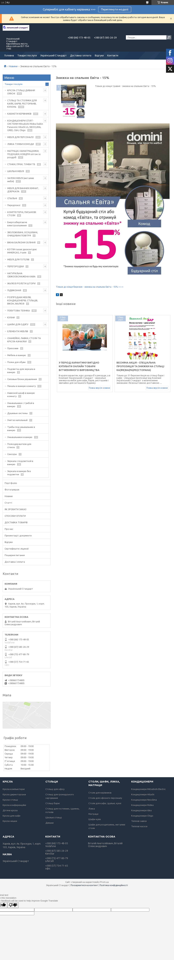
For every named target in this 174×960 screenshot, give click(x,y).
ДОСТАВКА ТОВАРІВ (16, 522)
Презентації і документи (18, 535)
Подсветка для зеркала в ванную (21, 370)
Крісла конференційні (14, 805)
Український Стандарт (53, 55)
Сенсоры (12, 454)
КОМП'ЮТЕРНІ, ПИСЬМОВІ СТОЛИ (21, 214)
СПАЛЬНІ (12, 198)
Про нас (9, 529)
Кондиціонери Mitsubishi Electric (148, 789)
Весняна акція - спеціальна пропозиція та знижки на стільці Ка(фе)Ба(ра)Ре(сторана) (140, 366)
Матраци (93, 814)
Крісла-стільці (10, 799)
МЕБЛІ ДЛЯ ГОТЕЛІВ (18, 259)
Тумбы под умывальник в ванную (21, 428)
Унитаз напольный (17, 420)
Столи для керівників (100, 792)
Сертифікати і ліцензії (17, 548)
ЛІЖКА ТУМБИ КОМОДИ (20, 144)
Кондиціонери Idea (141, 810)
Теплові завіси (139, 821)
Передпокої (13, 205)
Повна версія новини (99, 388)
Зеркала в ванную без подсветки (19, 473)
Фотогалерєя (12, 489)
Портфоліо (11, 483)
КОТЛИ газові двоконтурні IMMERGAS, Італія (22, 251)
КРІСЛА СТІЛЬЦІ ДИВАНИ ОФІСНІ (21, 92)
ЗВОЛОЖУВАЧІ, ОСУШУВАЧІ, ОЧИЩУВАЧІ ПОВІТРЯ (22, 234)
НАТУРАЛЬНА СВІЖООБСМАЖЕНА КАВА (21, 275)
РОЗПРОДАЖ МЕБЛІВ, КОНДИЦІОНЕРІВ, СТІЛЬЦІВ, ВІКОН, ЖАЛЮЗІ (22, 300)
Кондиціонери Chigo (142, 815)
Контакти (112, 55)
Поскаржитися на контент (84, 885)
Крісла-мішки (10, 821)
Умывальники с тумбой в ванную (20, 404)
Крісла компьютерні (14, 789)
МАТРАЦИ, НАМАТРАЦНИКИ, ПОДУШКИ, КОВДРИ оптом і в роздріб (23, 154)
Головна (9, 55)
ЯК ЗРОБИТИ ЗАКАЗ (15, 509)
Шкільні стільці (53, 817)
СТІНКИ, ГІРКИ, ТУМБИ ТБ (21, 164)
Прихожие (12, 348)
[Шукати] (168, 37)
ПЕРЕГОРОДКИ (15, 266)
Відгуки (99, 55)
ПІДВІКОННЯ (14, 290)
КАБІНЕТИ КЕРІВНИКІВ (19, 113)
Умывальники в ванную (19, 437)
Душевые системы (17, 413)
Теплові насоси (139, 826)
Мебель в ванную (16, 355)
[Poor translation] (13, 905)
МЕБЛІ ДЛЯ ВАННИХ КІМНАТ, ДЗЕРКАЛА (23, 190)
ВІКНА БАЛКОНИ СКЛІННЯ (21, 242)
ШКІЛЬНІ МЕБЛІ (15, 171)
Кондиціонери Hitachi (142, 794)
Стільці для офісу (54, 789)
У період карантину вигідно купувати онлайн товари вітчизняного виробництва (79, 366)
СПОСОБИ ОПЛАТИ (15, 516)
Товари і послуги (27, 55)
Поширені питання (15, 555)
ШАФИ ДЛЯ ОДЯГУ (17, 324)
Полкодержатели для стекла (19, 445)
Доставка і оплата (80, 55)
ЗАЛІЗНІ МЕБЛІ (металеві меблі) (20, 179)
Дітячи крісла (10, 810)
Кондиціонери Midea (142, 805)
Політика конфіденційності (114, 885)
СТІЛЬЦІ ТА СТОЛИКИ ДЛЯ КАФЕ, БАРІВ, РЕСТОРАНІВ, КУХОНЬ (22, 103)
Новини (13, 66)
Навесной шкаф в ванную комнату (21, 394)
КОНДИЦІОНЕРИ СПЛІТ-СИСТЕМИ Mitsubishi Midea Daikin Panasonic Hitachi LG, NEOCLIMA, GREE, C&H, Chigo (25, 125)
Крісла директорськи (14, 794)
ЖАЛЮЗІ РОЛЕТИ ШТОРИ (21, 283)
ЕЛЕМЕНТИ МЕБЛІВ (17, 331)
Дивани (49, 823)
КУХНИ (11, 317)
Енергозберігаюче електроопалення (17, 224)
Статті (8, 502)
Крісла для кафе (11, 815)
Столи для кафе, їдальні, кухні (104, 803)
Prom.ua (104, 882)
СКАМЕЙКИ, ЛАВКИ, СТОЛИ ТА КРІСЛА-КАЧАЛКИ (24, 340)
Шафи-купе (94, 819)
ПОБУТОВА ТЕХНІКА (18, 310)
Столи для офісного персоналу (105, 798)
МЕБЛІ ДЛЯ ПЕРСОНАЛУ (20, 137)
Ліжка (91, 808)
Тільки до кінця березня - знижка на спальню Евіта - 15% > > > (89, 286)
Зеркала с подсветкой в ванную (20, 462)
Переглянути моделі (114, 9)
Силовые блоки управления (22, 379)
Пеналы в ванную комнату (21, 386)
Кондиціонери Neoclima (144, 799)
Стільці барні (52, 803)
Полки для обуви (16, 362)
